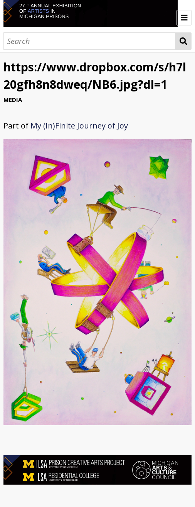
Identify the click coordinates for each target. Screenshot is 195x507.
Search (183, 41)
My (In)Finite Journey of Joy (79, 125)
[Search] (89, 41)
